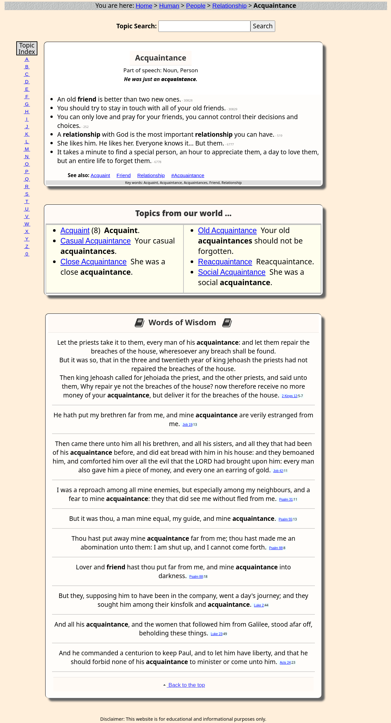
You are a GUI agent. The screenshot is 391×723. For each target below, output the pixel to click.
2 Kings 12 (289, 396)
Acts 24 (285, 662)
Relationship (229, 5)
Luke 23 (216, 634)
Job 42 (278, 471)
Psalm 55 (285, 519)
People (196, 5)
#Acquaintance (187, 175)
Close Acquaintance (94, 261)
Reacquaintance (225, 261)
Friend (123, 175)
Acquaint (100, 175)
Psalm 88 (276, 548)
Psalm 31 (286, 499)
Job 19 (187, 424)
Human (169, 5)
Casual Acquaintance (96, 241)
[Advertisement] (296, 60)
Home (144, 5)
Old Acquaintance (227, 230)
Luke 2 (259, 605)
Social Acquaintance (231, 272)
